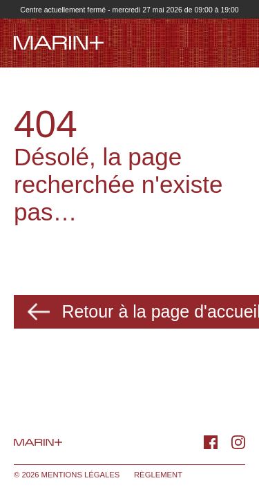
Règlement (158, 475)
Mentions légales (80, 475)
